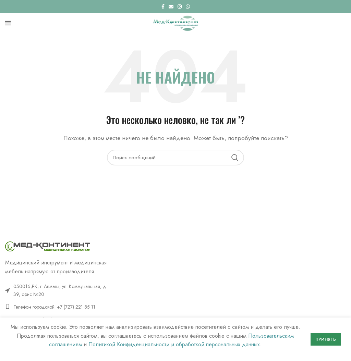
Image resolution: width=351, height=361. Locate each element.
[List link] (58, 307)
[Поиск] (175, 157)
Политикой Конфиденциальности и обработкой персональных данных (174, 344)
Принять (325, 339)
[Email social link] (171, 6)
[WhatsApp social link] (188, 6)
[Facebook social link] (163, 6)
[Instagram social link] (180, 6)
